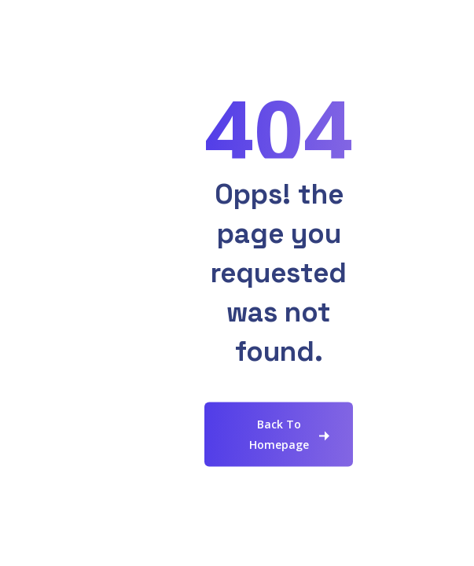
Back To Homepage (279, 434)
